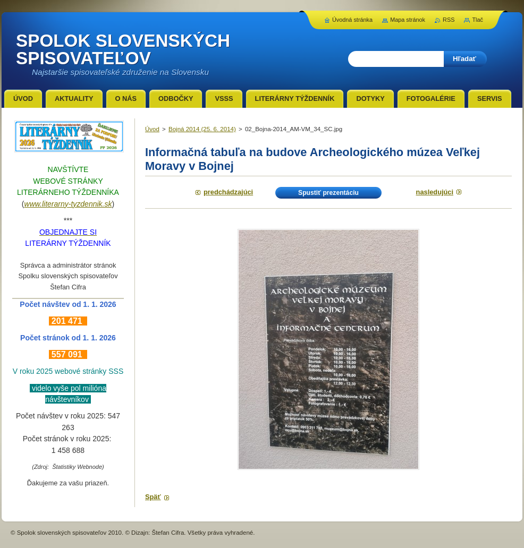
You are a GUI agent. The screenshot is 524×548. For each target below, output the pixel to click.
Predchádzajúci (228, 192)
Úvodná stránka (352, 19)
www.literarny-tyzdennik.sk (68, 204)
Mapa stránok (407, 19)
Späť (153, 497)
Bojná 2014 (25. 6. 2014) (202, 129)
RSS (448, 19)
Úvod (152, 129)
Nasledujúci (434, 192)
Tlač (477, 19)
